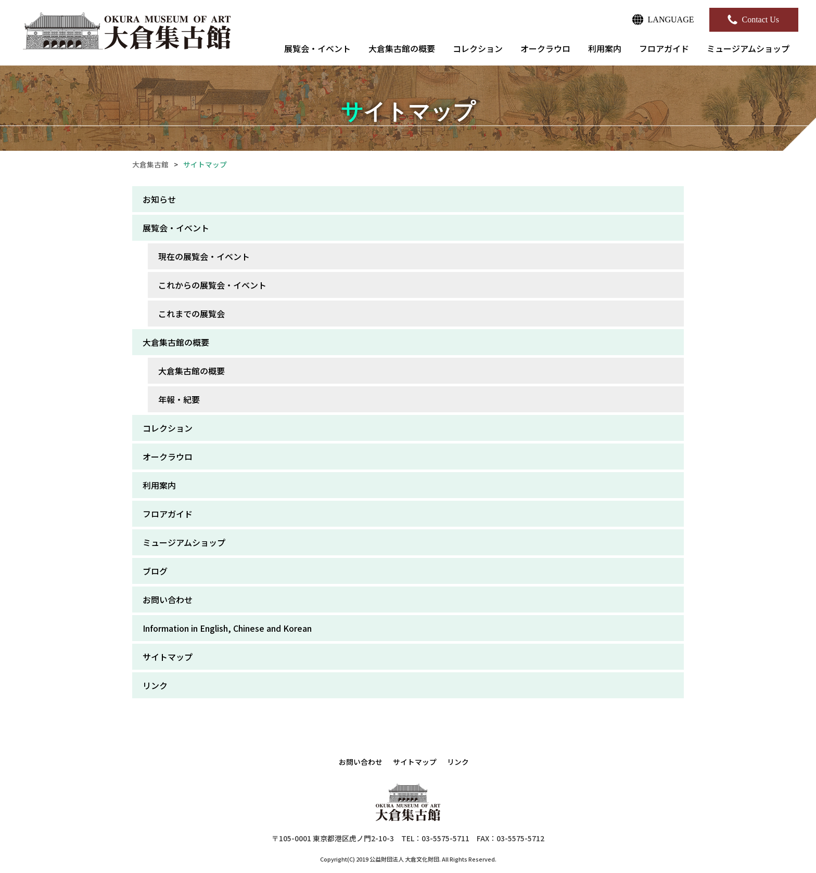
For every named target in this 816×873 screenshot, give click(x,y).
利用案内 (604, 48)
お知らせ (159, 199)
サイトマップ (168, 656)
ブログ (155, 571)
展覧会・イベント (317, 48)
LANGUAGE (671, 19)
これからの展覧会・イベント (212, 285)
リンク (155, 685)
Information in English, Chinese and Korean (227, 628)
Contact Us (760, 19)
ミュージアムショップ (748, 48)
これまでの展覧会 (191, 313)
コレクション (478, 48)
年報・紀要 (179, 399)
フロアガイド (664, 48)
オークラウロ (545, 48)
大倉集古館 (150, 164)
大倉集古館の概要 (401, 48)
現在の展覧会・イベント (204, 256)
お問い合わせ (168, 599)
